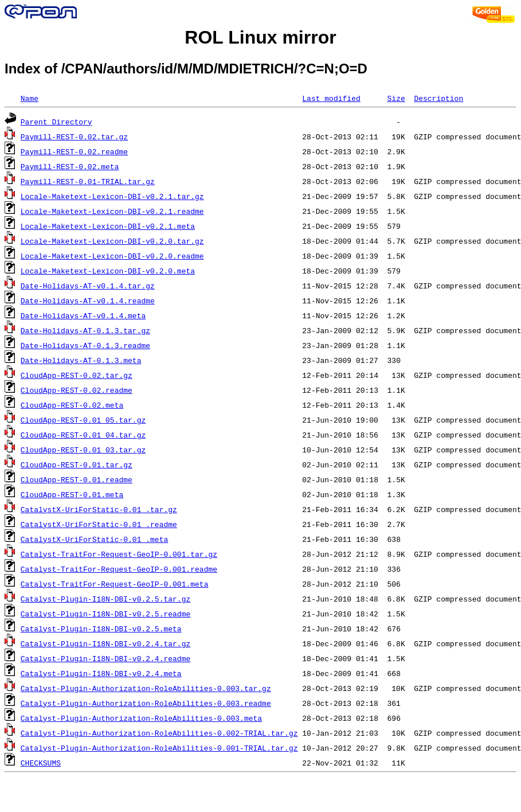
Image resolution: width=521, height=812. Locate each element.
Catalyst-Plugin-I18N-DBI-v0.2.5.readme (105, 613)
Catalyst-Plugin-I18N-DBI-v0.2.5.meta (101, 628)
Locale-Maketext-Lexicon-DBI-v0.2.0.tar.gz (112, 241)
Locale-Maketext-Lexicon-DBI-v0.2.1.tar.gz (112, 196)
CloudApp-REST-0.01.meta (72, 494)
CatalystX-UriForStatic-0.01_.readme (99, 524)
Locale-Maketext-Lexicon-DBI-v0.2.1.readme (112, 211)
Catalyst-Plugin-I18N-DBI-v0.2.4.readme (105, 658)
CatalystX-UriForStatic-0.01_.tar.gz (99, 509)
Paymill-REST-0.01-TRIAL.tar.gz (88, 181)
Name (29, 98)
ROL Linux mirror (260, 37)
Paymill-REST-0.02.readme (74, 151)
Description (438, 98)
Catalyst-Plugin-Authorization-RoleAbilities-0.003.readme (146, 703)
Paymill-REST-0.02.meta (70, 166)
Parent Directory (56, 121)
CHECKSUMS (41, 763)
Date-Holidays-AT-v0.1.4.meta (83, 315)
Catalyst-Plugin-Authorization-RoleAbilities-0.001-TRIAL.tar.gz (159, 748)
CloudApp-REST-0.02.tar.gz (76, 375)
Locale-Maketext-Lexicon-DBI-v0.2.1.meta (108, 226)
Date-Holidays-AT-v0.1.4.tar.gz (88, 285)
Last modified (331, 98)
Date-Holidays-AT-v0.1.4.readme (88, 300)
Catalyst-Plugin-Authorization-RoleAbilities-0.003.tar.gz (146, 688)
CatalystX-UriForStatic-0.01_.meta (94, 539)
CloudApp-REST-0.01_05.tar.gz (83, 420)
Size (396, 98)
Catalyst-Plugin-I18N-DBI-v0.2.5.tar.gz (105, 599)
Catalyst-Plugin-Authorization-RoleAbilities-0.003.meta (141, 718)
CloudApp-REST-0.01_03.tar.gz (83, 449)
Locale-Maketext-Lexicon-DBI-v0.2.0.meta (108, 271)
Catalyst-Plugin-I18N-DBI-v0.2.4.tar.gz (105, 643)
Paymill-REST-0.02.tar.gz (74, 136)
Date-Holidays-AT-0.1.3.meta (81, 360)
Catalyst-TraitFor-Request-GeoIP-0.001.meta (115, 584)
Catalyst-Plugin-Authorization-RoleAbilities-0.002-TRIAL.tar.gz (159, 733)
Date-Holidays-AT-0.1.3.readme (85, 345)
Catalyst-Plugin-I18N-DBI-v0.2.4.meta (101, 673)
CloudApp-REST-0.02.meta (72, 405)
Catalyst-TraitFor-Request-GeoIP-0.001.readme (119, 569)
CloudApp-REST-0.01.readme (76, 479)
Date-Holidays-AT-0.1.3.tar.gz (85, 330)
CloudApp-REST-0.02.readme (76, 390)
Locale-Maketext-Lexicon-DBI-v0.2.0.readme (112, 256)
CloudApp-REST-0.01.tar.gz (76, 464)
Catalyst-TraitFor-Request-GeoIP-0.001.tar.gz (119, 554)
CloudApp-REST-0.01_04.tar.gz (83, 435)
